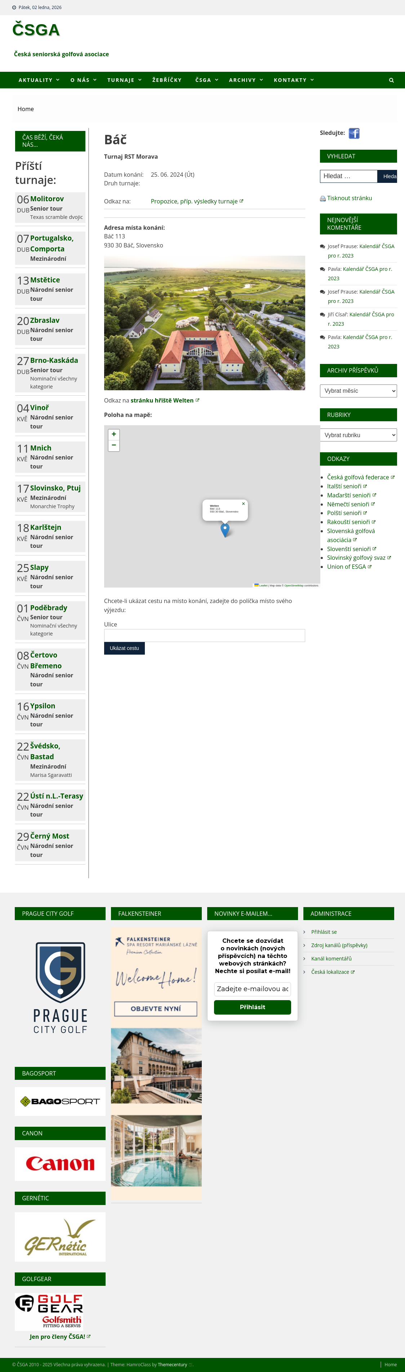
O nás (80, 79)
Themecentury (175, 1365)
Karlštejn (46, 527)
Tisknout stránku (349, 198)
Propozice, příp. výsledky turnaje (197, 201)
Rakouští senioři (351, 522)
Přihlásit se (324, 931)
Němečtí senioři (351, 504)
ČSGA (36, 30)
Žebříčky (167, 79)
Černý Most (50, 836)
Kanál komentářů (331, 958)
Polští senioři (347, 513)
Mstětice (45, 280)
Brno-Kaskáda (54, 360)
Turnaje (120, 79)
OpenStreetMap (293, 585)
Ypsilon (42, 706)
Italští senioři (347, 486)
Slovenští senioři (351, 549)
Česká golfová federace (361, 477)
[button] (225, 530)
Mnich (41, 448)
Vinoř (39, 407)
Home (391, 1365)
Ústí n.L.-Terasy (56, 796)
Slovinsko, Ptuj (55, 488)
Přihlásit (252, 1007)
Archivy (242, 79)
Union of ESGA (349, 567)
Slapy (39, 567)
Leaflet (261, 585)
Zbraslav (44, 320)
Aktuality (36, 79)
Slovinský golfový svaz (359, 558)
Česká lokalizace (333, 972)
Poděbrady (48, 607)
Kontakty (290, 79)
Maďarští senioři (351, 495)
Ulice (110, 624)
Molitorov (47, 198)
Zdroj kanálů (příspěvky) (339, 945)
